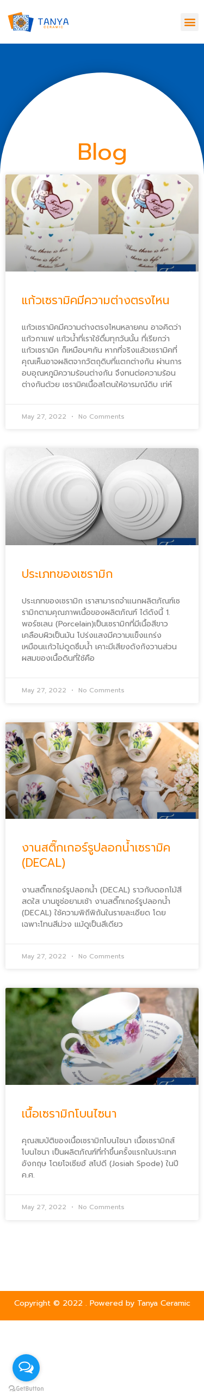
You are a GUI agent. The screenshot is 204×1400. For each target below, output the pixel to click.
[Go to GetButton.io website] (26, 1388)
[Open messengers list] (26, 1367)
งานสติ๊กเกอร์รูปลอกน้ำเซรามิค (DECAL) (96, 855)
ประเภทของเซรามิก (67, 574)
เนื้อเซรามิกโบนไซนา (69, 1114)
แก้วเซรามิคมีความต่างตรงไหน (96, 300)
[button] (190, 22)
